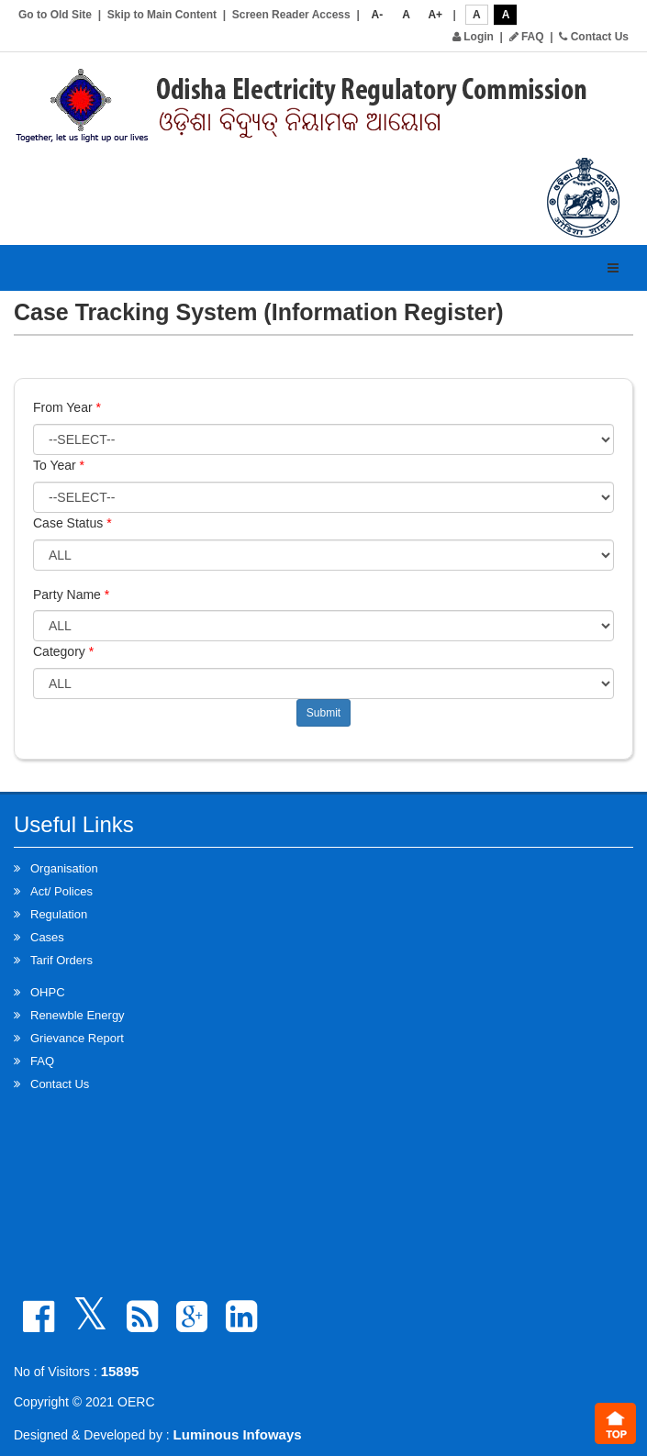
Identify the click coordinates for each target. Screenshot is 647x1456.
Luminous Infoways (237, 1434)
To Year (58, 465)
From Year (67, 407)
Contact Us (594, 36)
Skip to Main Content (162, 14)
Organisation (64, 868)
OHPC (47, 992)
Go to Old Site (55, 14)
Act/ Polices (61, 891)
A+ (435, 14)
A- (378, 14)
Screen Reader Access (291, 14)
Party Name (71, 594)
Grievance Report (77, 1038)
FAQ (526, 36)
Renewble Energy (77, 1015)
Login (473, 36)
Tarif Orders (61, 960)
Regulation (58, 914)
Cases (47, 937)
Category (63, 651)
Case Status (72, 523)
